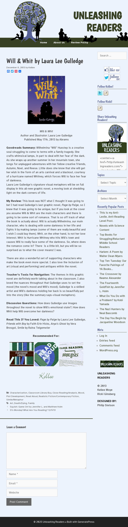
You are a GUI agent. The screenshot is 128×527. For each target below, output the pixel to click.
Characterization (18, 392)
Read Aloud (32, 396)
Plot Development (15, 396)
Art (11, 403)
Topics (100, 175)
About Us (59, 42)
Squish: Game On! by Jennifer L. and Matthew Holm (36, 406)
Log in (103, 335)
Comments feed (109, 345)
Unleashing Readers (97, 21)
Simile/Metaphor (14, 399)
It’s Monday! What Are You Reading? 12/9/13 (33, 410)
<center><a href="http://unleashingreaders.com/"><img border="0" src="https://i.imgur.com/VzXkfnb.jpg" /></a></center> (112, 162)
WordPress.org (108, 350)
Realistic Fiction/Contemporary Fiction (59, 396)
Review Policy (79, 42)
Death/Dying (20, 403)
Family (31, 403)
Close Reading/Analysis (65, 392)
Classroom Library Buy (39, 392)
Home (43, 42)
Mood (81, 392)
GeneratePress (86, 521)
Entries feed (107, 340)
